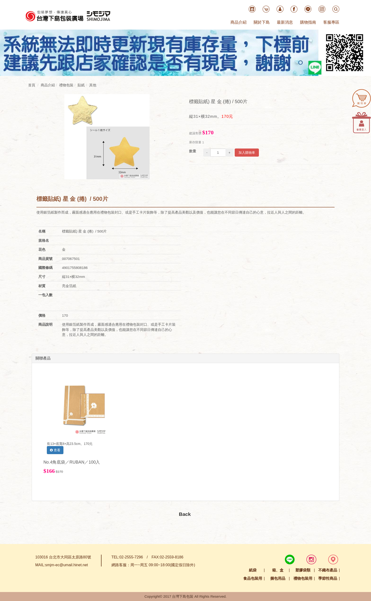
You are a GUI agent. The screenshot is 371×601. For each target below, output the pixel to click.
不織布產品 (327, 570)
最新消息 (285, 22)
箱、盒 (277, 570)
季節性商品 (327, 578)
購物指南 (308, 22)
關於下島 (262, 22)
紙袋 (252, 570)
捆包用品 (277, 578)
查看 (55, 450)
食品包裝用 (252, 578)
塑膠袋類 (302, 570)
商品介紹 (238, 22)
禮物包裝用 (302, 578)
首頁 (31, 85)
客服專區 (331, 22)
